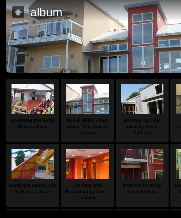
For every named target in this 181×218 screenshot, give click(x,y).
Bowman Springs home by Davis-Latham (141, 126)
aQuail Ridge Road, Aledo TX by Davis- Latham (87, 126)
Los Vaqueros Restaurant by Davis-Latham (87, 191)
